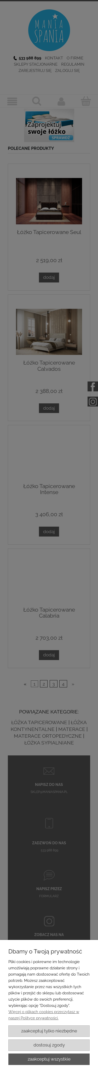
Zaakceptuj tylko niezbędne (49, 1030)
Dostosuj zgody (49, 1045)
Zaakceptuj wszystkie (49, 1059)
